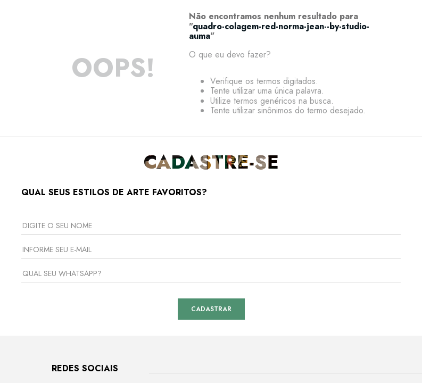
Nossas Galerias (143, 240)
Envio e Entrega (238, 256)
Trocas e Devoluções (246, 240)
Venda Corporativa (147, 256)
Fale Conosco (234, 288)
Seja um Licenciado (147, 288)
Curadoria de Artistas (151, 304)
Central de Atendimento (251, 224)
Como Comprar (236, 272)
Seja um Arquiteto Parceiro (160, 272)
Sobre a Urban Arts (147, 224)
